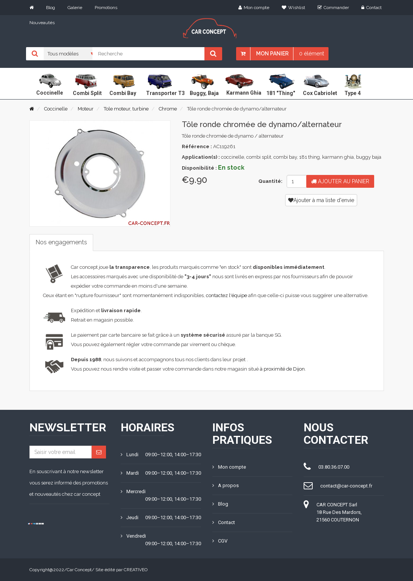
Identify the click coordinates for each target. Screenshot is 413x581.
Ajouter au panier (340, 181)
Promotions (106, 7)
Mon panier (272, 54)
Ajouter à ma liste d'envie (321, 200)
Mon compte (253, 7)
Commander (333, 7)
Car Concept (79, 569)
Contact (371, 7)
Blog (50, 7)
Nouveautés (42, 22)
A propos (225, 485)
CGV (219, 541)
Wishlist (293, 7)
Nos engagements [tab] (61, 242)
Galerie (75, 7)
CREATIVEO (135, 569)
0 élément (311, 54)
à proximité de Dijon (282, 369)
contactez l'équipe (226, 295)
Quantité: (269, 181)
